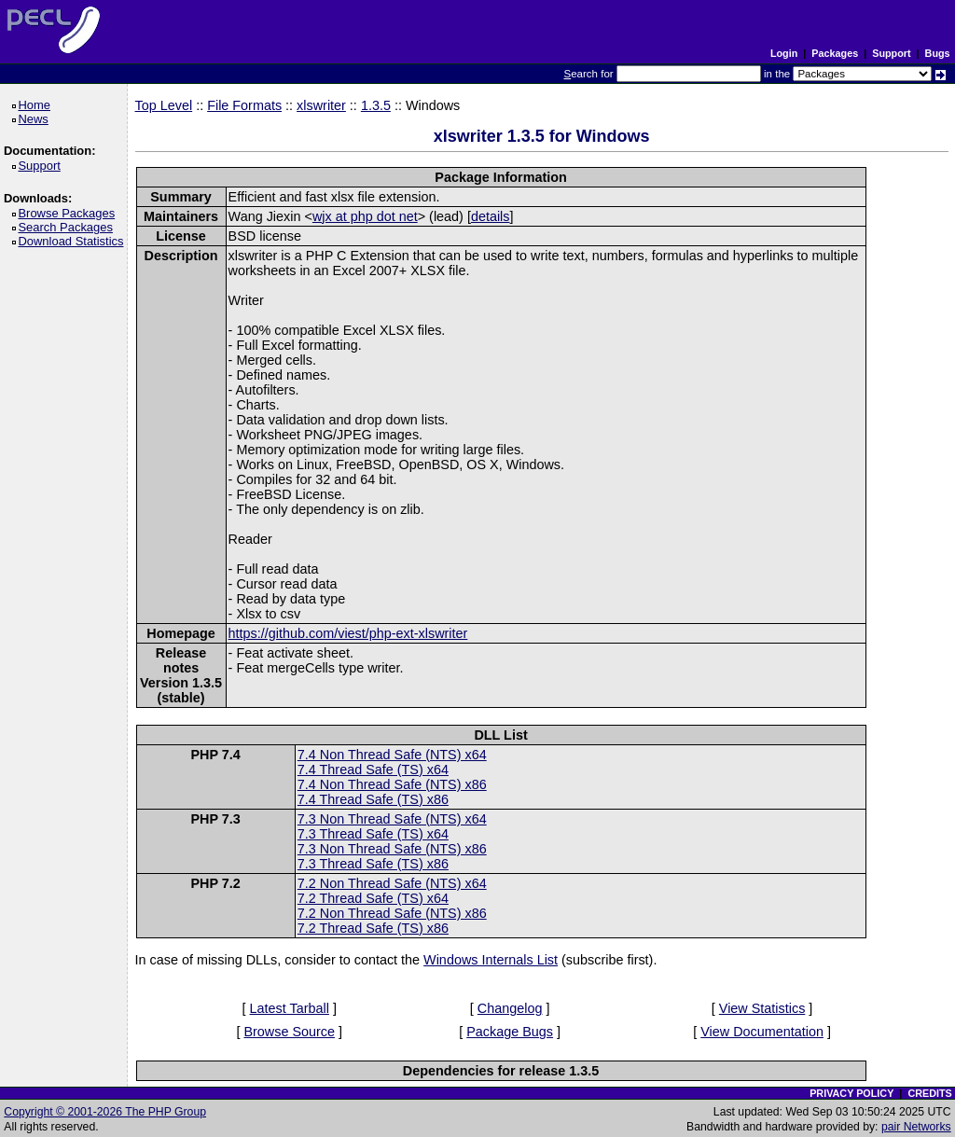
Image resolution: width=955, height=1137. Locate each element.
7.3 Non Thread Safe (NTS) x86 (392, 848)
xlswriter (321, 105)
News (35, 119)
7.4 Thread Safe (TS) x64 (373, 769)
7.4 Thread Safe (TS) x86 (373, 799)
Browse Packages (69, 213)
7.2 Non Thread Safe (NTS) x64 (392, 883)
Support (891, 53)
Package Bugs (509, 1031)
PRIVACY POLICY (851, 1093)
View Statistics (762, 1008)
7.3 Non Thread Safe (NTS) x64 (392, 818)
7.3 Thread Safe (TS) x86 (373, 863)
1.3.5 (376, 105)
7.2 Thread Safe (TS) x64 (373, 898)
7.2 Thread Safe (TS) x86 (373, 928)
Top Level (164, 105)
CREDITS (929, 1093)
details (490, 216)
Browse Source (289, 1031)
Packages (834, 53)
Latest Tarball (289, 1008)
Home (36, 105)
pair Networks (916, 1126)
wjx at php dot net (365, 216)
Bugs (937, 53)
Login (783, 53)
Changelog (510, 1008)
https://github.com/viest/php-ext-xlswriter (348, 633)
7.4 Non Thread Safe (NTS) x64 (392, 754)
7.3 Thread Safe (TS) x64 (373, 833)
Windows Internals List (490, 959)
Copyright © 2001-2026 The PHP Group (105, 1111)
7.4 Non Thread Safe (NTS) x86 (392, 784)
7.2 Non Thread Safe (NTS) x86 (392, 913)
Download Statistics (73, 241)
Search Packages (68, 227)
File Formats (244, 105)
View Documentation (762, 1031)
